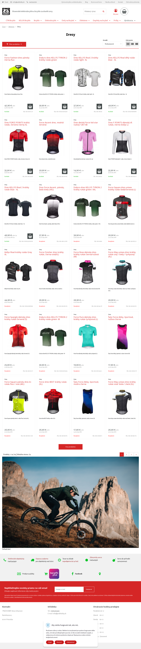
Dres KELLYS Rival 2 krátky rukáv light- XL (86, 58)
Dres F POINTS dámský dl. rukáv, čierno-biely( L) (120, 123)
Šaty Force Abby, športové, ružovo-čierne (120, 318)
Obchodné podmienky (132, 2)
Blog (86, 2)
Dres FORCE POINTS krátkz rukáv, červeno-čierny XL (17, 123)
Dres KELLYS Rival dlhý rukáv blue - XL (121, 58)
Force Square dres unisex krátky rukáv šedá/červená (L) (122, 188)
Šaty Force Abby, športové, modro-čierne (86, 383)
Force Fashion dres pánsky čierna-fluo (16, 58)
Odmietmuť (70, 642)
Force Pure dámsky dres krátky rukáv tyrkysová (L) (86, 318)
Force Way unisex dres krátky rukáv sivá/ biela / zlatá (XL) (122, 383)
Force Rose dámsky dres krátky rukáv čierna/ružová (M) (86, 254)
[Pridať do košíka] (30, 106)
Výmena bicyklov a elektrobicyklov (71, 2)
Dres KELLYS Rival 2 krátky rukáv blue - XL (16, 188)
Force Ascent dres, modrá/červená (51, 123)
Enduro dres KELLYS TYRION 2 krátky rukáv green (53, 58)
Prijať (50, 642)
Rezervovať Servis (96, 2)
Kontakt (120, 2)
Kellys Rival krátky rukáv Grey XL (18, 253)
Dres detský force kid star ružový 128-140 (86, 123)
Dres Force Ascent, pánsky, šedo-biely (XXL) (51, 188)
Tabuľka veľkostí (110, 2)
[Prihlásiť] (115, 11)
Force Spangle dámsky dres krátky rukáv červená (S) (17, 318)
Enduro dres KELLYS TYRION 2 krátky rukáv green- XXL (88, 188)
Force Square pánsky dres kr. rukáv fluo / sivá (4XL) (18, 383)
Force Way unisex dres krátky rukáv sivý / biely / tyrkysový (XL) (122, 254)
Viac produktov (70, 447)
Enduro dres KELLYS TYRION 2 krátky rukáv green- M (53, 318)
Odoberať (89, 589)
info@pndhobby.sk (18, 2)
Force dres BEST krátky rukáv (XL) (53, 383)
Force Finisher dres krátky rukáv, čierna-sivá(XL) (51, 253)
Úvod (6, 2)
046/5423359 (33, 2)
